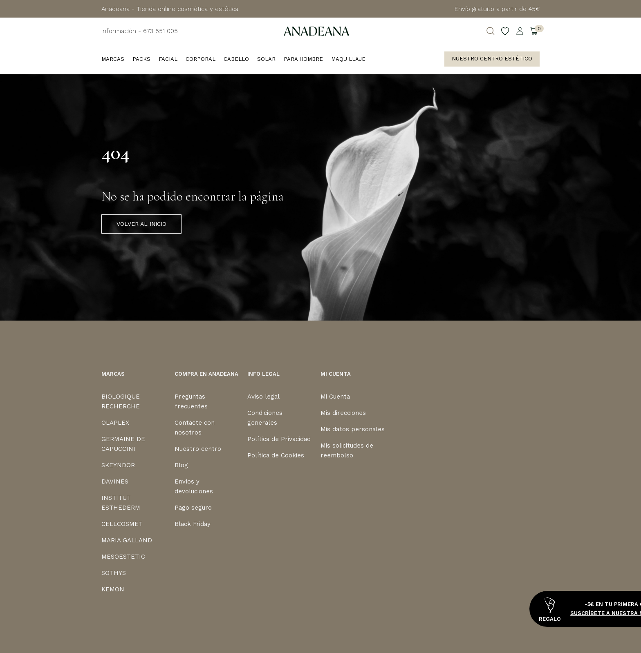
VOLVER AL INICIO (141, 224)
